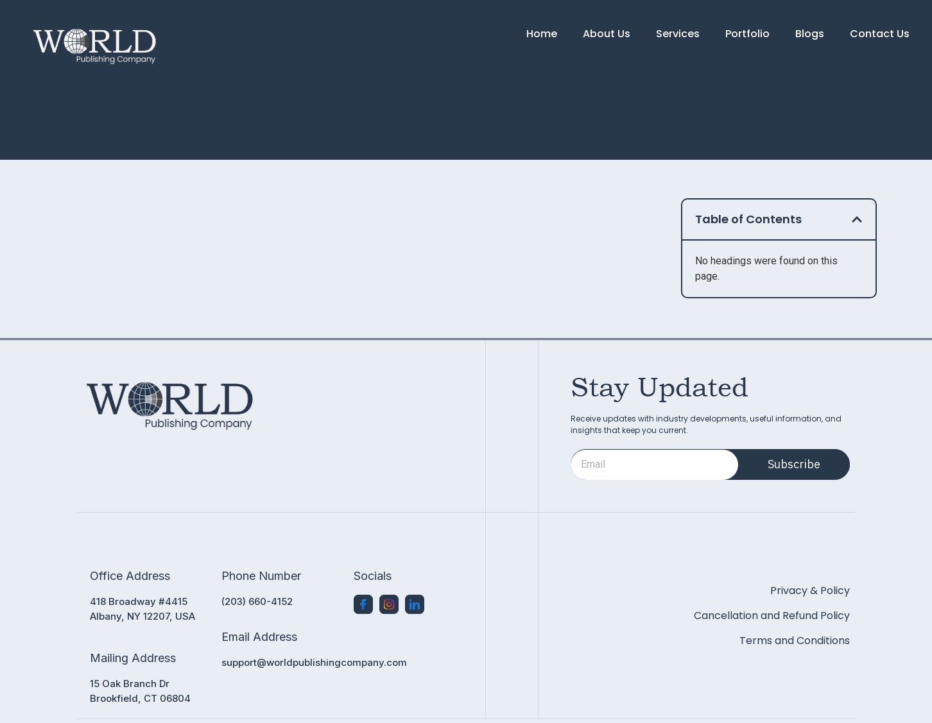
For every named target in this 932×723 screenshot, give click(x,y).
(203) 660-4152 (257, 601)
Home (541, 33)
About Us (606, 33)
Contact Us (880, 33)
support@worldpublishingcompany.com (314, 662)
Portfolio (747, 33)
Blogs (809, 33)
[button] (857, 219)
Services (678, 33)
